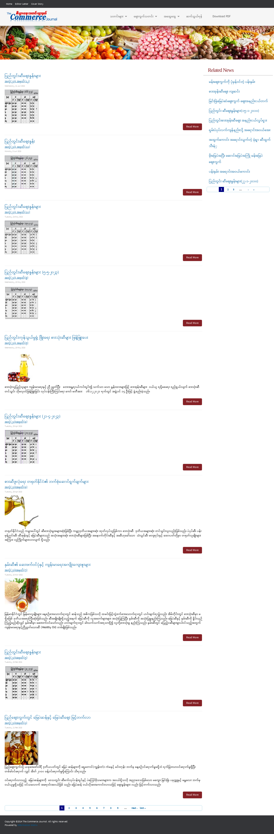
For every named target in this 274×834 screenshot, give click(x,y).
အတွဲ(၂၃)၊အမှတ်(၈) (16, 421)
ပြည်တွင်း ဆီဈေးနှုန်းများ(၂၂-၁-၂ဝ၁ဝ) (233, 181)
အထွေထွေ (169, 16)
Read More (192, 127)
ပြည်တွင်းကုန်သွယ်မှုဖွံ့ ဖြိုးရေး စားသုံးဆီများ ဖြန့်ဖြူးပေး (46, 337)
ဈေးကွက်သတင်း (143, 16)
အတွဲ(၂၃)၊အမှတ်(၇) (16, 570)
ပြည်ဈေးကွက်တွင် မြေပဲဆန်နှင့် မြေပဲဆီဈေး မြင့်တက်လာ (48, 717)
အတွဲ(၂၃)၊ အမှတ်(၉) (16, 277)
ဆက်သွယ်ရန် (194, 16)
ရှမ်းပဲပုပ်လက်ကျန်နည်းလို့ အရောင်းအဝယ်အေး (239, 130)
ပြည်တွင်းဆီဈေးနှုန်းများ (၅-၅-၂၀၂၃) (32, 272)
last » (143, 808)
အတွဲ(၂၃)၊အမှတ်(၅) (16, 657)
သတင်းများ (116, 16)
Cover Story (37, 4)
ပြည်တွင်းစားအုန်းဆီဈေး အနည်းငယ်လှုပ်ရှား (238, 120)
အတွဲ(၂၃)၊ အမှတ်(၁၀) (17, 212)
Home (9, 4)
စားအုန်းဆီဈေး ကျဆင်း (224, 91)
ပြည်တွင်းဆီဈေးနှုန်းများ (23, 76)
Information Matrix (27, 825)
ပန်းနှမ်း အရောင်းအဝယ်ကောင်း (229, 171)
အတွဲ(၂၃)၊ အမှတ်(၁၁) (17, 147)
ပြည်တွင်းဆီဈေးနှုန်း (20, 141)
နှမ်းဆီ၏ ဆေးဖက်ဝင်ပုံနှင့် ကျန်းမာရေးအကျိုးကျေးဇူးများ (48, 565)
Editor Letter (21, 4)
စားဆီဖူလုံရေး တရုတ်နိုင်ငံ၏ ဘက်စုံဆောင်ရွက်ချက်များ (47, 481)
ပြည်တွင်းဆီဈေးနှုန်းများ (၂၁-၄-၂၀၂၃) (32, 416)
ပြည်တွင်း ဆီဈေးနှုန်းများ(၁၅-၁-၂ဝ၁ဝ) (234, 111)
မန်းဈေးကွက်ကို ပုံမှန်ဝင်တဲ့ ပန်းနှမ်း (232, 82)
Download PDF (221, 16)
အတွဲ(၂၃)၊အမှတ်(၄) (16, 723)
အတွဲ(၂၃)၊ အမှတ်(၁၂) (17, 81)
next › (135, 808)
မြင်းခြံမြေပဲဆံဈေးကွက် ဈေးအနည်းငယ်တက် (238, 101)
